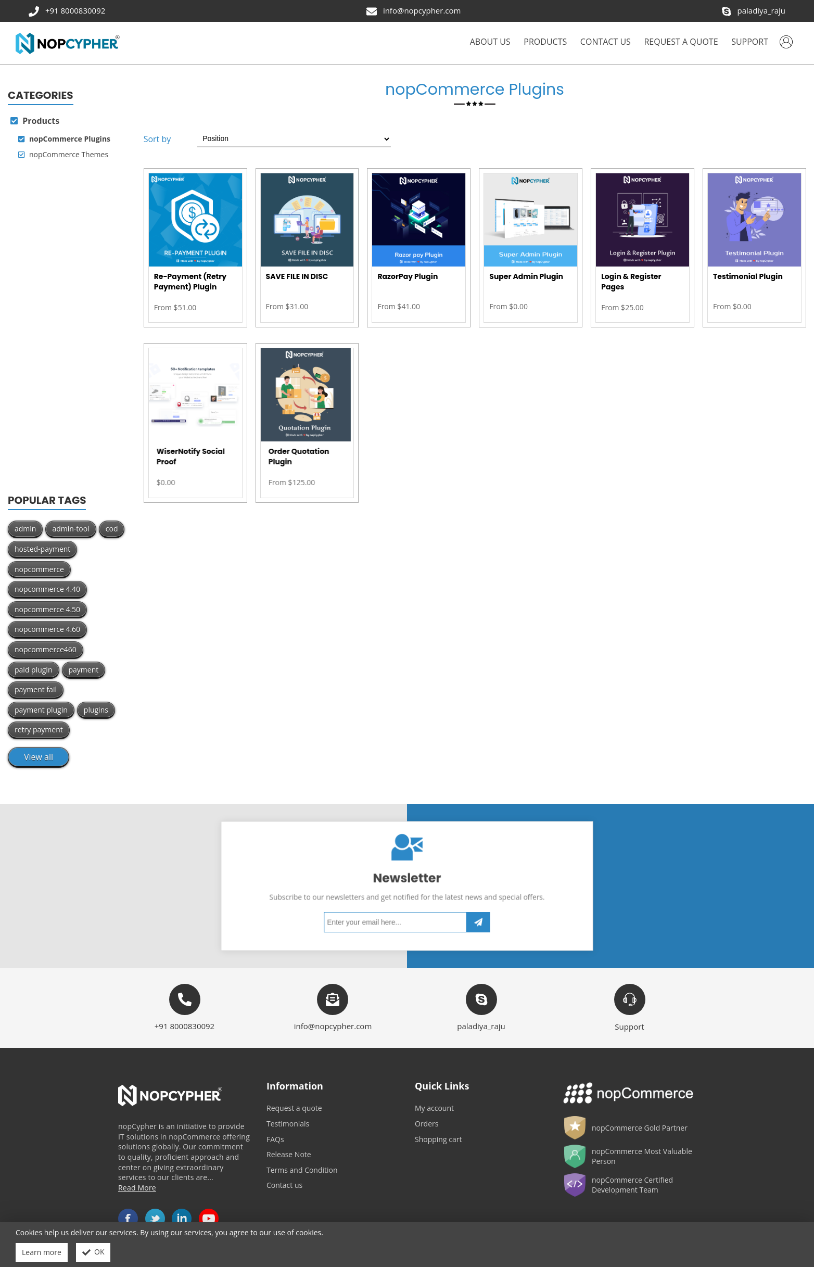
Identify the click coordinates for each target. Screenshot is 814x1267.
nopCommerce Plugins (64, 139)
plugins (96, 710)
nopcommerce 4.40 (47, 589)
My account (434, 1108)
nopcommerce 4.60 (47, 629)
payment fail (36, 689)
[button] (545, 43)
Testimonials (287, 1124)
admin (25, 529)
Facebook (128, 1218)
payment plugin (41, 710)
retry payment (39, 729)
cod (112, 529)
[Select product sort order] (293, 139)
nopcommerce (39, 569)
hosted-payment (42, 549)
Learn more (41, 1252)
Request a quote (294, 1108)
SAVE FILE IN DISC (297, 277)
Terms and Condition (302, 1170)
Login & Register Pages (631, 282)
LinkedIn (182, 1218)
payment (84, 670)
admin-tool (70, 529)
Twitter (155, 1218)
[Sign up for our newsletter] (401, 904)
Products (34, 120)
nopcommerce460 (46, 649)
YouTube (209, 1218)
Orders (426, 1124)
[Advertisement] (68, 329)
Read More (137, 1188)
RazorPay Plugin (407, 277)
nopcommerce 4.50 (47, 609)
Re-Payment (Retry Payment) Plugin (190, 282)
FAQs (275, 1139)
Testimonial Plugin (748, 277)
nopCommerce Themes (63, 154)
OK (93, 1252)
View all (38, 757)
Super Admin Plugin (526, 277)
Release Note (288, 1154)
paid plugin (34, 670)
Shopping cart (438, 1139)
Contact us (284, 1185)
